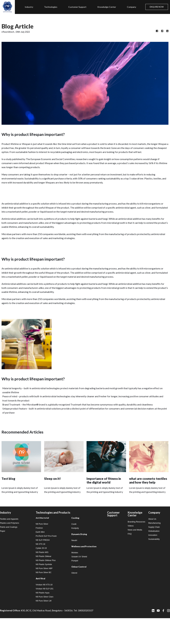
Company (131, 7)
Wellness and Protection (83, 553)
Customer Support (77, 7)
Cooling (75, 524)
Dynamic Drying (79, 540)
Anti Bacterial (42, 524)
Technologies (50, 7)
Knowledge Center (106, 7)
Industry (29, 7)
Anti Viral (40, 586)
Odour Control (78, 573)
